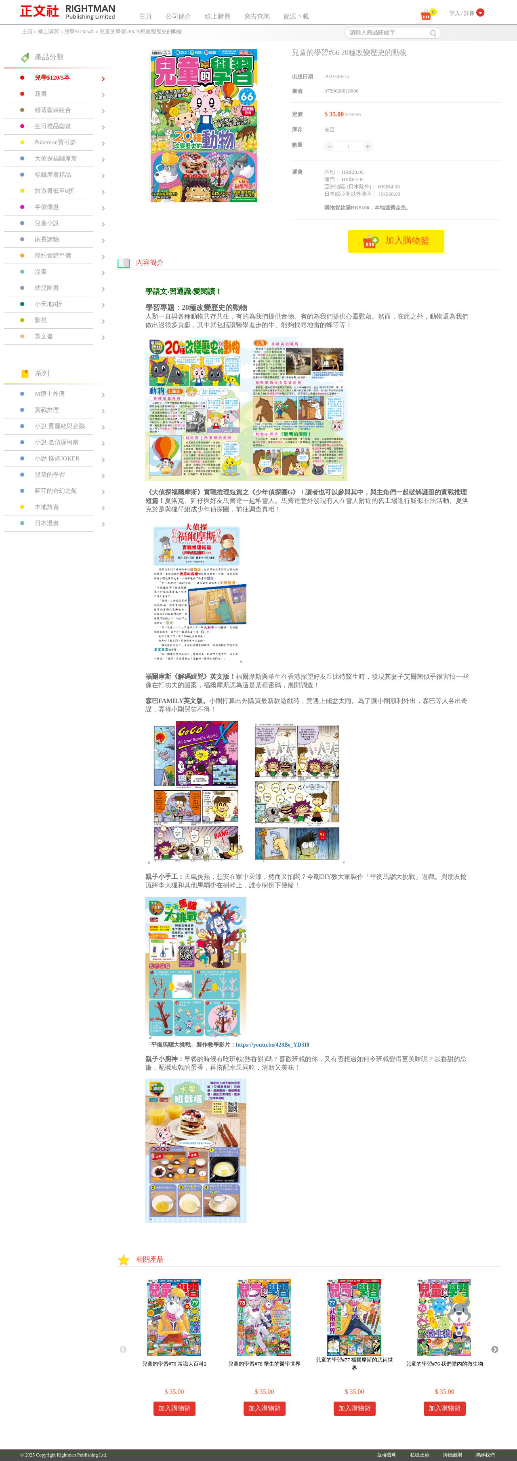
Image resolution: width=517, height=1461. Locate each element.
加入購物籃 (174, 1408)
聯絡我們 (485, 1455)
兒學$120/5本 (79, 31)
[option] (174, 1350)
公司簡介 (178, 16)
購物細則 (452, 1455)
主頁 (145, 16)
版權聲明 (387, 1455)
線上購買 (218, 16)
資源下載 (296, 16)
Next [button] (495, 1350)
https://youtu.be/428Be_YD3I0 (272, 1045)
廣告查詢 (257, 16)
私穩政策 (419, 1455)
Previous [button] (123, 1350)
